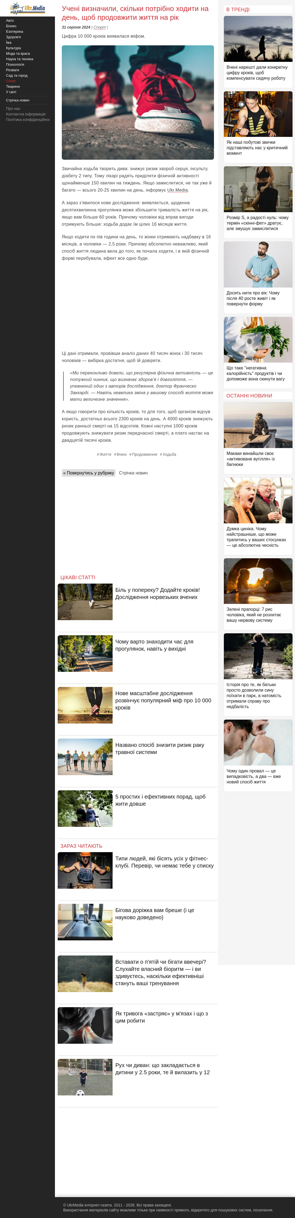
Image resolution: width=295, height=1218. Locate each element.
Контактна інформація (26, 114)
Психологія (15, 64)
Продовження (144, 454)
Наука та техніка (19, 59)
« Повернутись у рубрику (88, 473)
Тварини (13, 86)
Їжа (9, 42)
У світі (11, 92)
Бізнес (11, 26)
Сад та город (16, 75)
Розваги (12, 70)
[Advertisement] (138, 305)
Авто (10, 20)
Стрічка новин (133, 473)
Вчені (122, 454)
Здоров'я (13, 37)
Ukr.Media (177, 190)
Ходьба (169, 454)
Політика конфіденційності (29, 119)
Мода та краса (18, 53)
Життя (105, 454)
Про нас (13, 108)
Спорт (99, 27)
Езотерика (14, 31)
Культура (13, 48)
